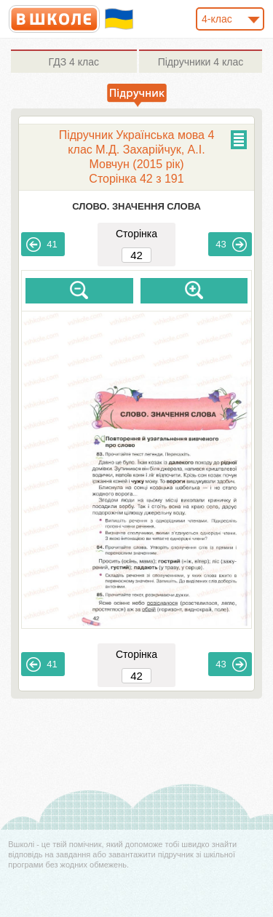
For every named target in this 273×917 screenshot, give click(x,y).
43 (230, 244)
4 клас (74, 62)
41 (41, 244)
